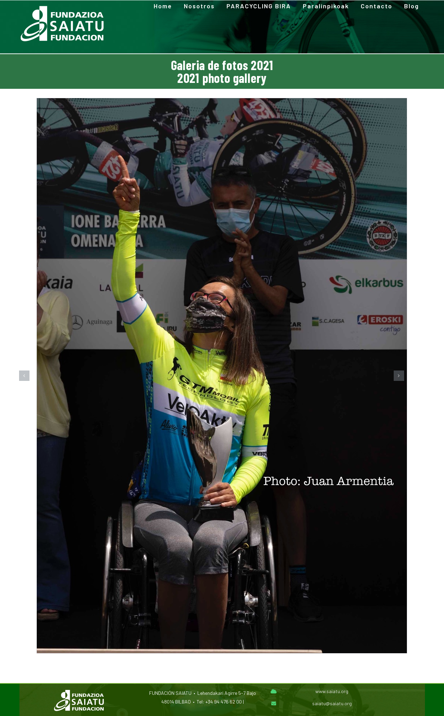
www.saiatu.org (331, 691)
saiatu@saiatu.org (332, 703)
